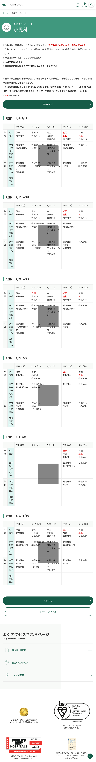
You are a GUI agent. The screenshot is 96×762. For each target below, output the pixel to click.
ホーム (5, 13)
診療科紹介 (48, 104)
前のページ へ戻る (48, 611)
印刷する (48, 600)
